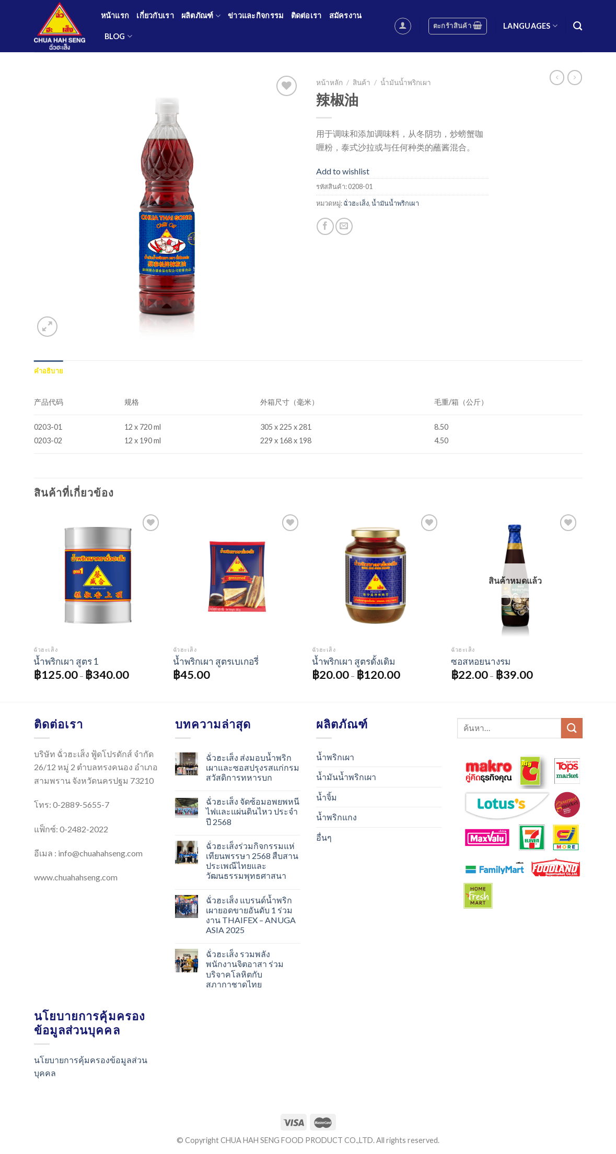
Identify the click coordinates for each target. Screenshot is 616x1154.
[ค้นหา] (577, 26)
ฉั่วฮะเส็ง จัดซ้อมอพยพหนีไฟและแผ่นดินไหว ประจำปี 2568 (252, 811)
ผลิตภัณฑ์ (200, 16)
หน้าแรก (115, 15)
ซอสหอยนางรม (480, 661)
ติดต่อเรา (306, 15)
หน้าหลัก (329, 82)
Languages (530, 26)
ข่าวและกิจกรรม (255, 15)
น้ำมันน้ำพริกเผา (405, 82)
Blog (118, 36)
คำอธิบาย (49, 371)
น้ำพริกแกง (336, 817)
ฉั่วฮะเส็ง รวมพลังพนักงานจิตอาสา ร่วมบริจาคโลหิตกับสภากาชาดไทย (245, 969)
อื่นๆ (324, 837)
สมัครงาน (345, 15)
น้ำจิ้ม (326, 797)
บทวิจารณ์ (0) (91, 371)
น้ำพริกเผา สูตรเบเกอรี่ (216, 661)
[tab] (49, 370)
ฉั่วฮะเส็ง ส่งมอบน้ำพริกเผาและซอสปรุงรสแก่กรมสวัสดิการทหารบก (252, 767)
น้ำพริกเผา (335, 757)
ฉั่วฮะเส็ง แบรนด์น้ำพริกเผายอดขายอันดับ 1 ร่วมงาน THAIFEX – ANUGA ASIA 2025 (251, 915)
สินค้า (361, 82)
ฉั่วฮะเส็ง (356, 203)
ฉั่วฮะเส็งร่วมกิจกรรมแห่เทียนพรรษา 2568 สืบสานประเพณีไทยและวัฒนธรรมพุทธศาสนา (252, 861)
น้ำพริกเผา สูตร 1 (66, 661)
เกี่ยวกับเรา (155, 15)
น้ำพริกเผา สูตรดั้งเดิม (353, 661)
